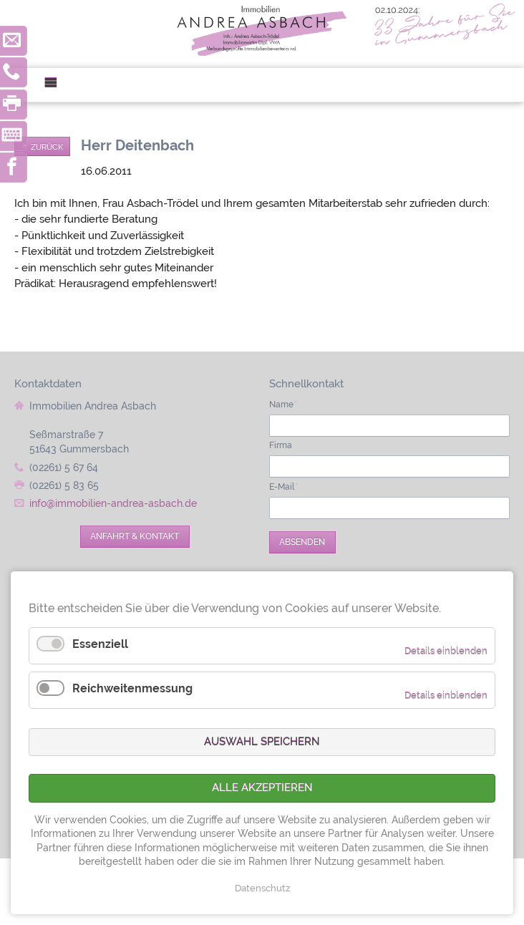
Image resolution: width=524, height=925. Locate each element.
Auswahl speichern (262, 741)
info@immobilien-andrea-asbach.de (113, 503)
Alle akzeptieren (262, 787)
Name (283, 404)
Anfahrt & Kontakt (134, 536)
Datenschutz (262, 888)
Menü (56, 85)
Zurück (47, 147)
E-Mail (284, 487)
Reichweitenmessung (132, 688)
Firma (280, 445)
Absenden (302, 542)
